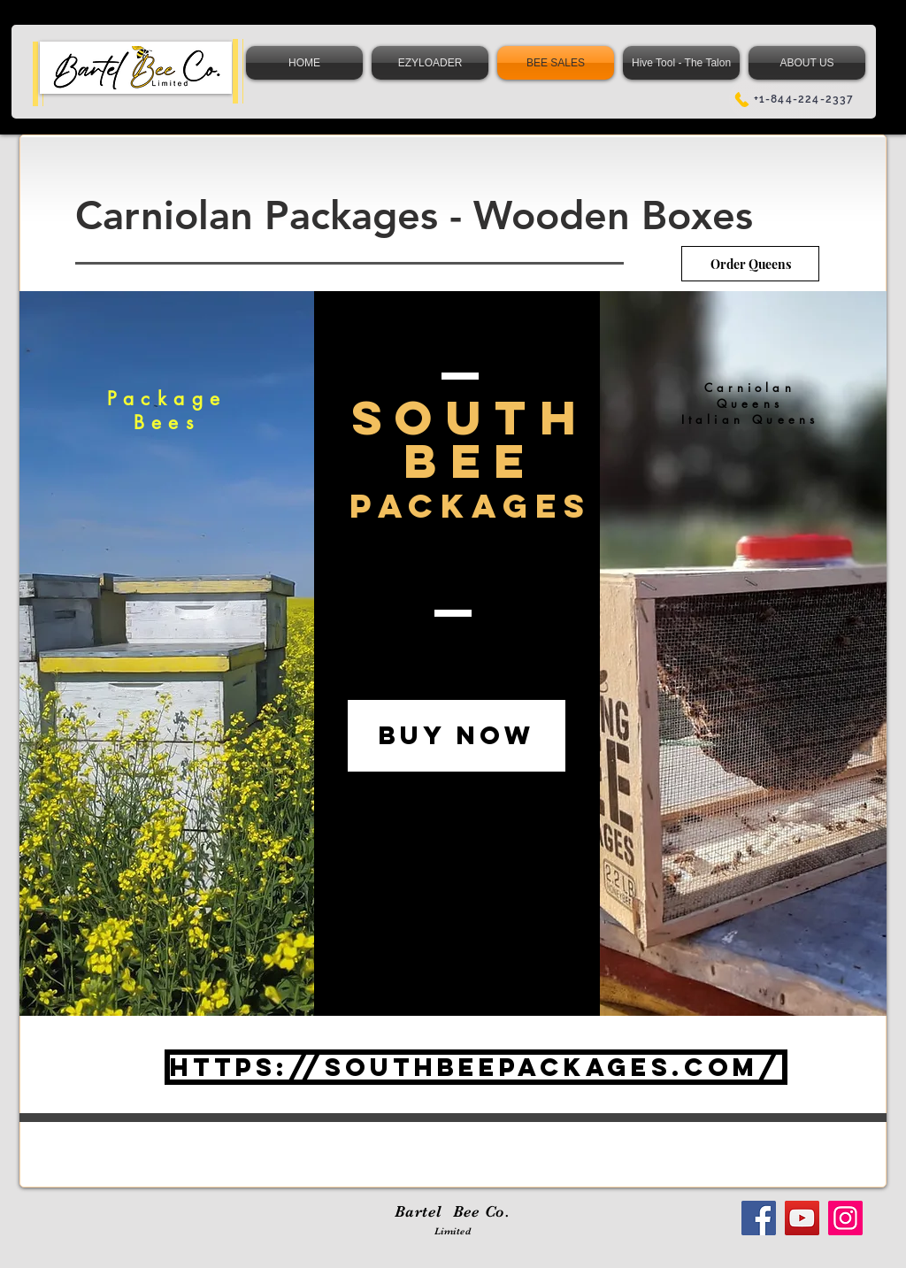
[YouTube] (802, 1218)
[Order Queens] (750, 263)
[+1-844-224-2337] (793, 99)
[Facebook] (758, 1218)
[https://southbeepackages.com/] (476, 1067)
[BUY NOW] (456, 736)
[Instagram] (845, 1218)
